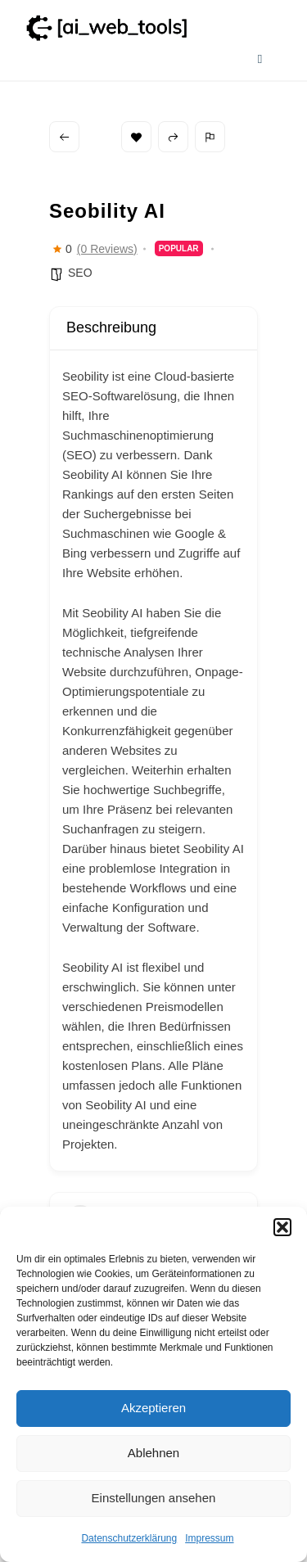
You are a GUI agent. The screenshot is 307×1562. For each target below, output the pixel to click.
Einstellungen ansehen (154, 1498)
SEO (80, 272)
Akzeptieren (153, 1408)
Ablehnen (153, 1453)
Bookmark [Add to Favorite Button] (136, 137)
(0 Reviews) (107, 249)
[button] (282, 1227)
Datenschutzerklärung (129, 1538)
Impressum (209, 1538)
